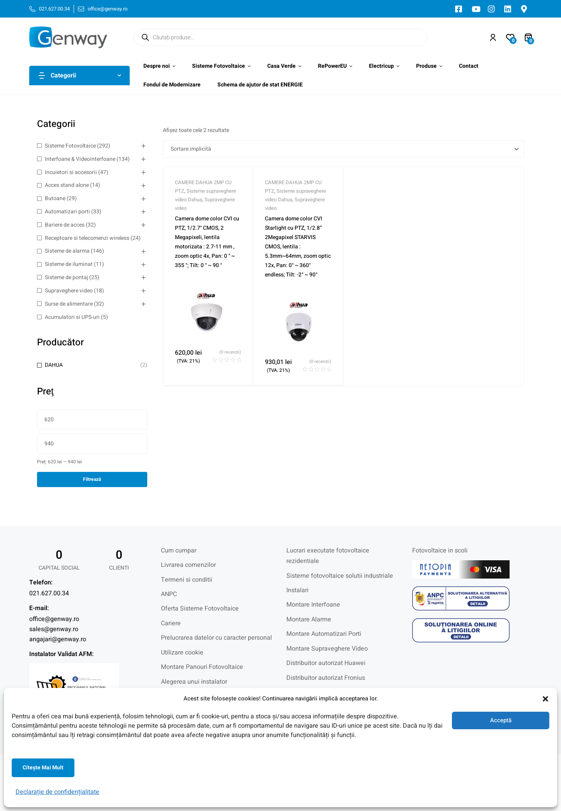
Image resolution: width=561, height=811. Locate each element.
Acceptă (501, 720)
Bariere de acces (65, 225)
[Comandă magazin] (343, 149)
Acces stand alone (67, 185)
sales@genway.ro (53, 629)
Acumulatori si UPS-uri (72, 317)
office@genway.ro (54, 619)
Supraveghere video (69, 291)
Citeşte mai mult (43, 768)
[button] (545, 699)
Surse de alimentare (69, 304)
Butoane (55, 198)
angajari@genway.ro (57, 639)
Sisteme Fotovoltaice (70, 146)
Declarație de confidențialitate (57, 792)
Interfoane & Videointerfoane (80, 159)
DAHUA (54, 365)
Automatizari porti (67, 212)
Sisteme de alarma (67, 251)
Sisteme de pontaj (66, 277)
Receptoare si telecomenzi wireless (87, 238)
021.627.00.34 (49, 593)
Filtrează (92, 479)
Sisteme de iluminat (69, 264)
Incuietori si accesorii (71, 172)
